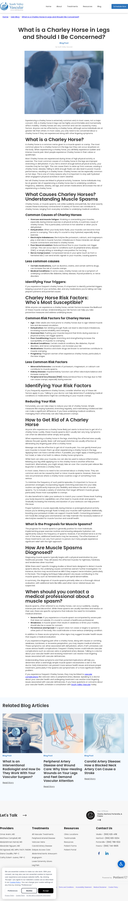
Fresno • (107, 846)
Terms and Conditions (66, 887)
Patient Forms (70, 846)
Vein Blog (15, 16)
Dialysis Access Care (41, 849)
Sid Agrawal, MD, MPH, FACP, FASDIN (15, 849)
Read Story (8, 782)
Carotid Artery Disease (42, 846)
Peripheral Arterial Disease (43, 838)
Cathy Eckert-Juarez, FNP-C (12, 857)
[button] (87, 6)
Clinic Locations (71, 834)
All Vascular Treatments (42, 834)
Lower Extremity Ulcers (42, 861)
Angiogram (37, 857)
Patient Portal (70, 849)
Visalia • (106, 834)
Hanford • (107, 838)
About (59, 6)
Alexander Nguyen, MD (10, 846)
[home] (11, 6)
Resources (87, 6)
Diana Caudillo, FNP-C (9, 853)
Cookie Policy (113, 887)
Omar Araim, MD (7, 834)
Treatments (72, 6)
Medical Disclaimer (99, 887)
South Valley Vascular (81, 684)
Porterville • (108, 842)
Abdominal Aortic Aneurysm (44, 853)
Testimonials (70, 838)
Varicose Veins (38, 842)
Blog (99, 6)
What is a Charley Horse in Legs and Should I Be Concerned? (50, 16)
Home (48, 6)
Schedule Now (119, 6)
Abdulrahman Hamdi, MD (11, 842)
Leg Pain (35, 865)
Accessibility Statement (84, 887)
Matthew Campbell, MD (10, 838)
